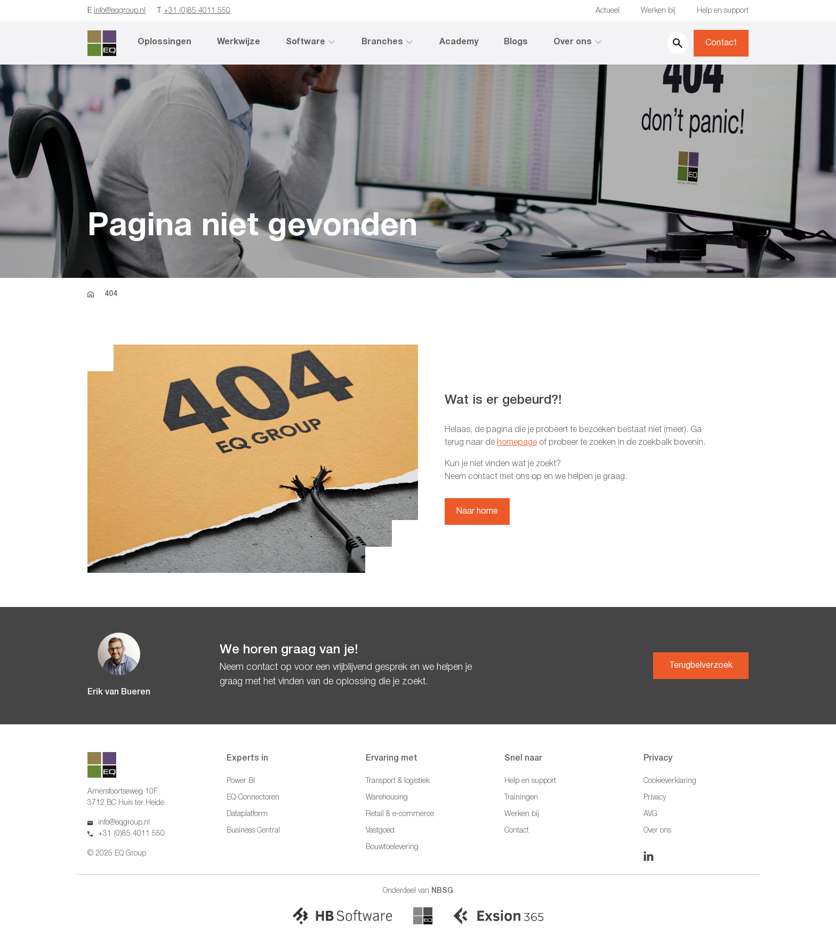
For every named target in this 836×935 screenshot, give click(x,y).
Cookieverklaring (670, 781)
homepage (517, 442)
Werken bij (658, 10)
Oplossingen (164, 42)
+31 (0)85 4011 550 (197, 10)
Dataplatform (247, 814)
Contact (721, 43)
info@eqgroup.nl (120, 10)
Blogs (516, 42)
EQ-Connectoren (253, 797)
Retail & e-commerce (400, 814)
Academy (458, 42)
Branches (387, 42)
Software (311, 42)
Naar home (477, 511)
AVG (650, 814)
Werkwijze (238, 42)
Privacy (655, 797)
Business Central (253, 830)
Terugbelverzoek (701, 665)
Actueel (608, 10)
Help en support (723, 10)
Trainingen (521, 797)
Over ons (577, 42)
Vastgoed (380, 830)
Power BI (241, 781)
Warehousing (387, 797)
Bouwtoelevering (392, 847)
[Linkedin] (649, 856)
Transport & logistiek (398, 781)
